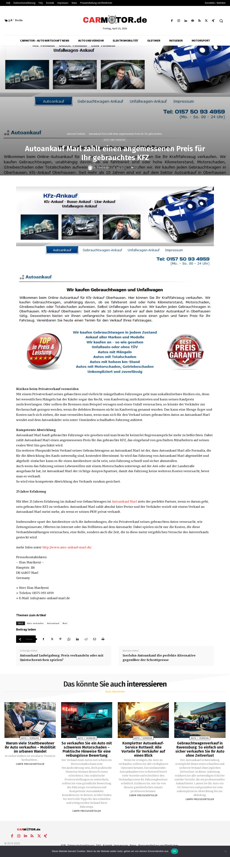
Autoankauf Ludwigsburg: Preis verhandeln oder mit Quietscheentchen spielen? (62, 658)
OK (174, 851)
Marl (65, 623)
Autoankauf (53, 623)
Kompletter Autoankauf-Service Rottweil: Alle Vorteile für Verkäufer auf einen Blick (143, 749)
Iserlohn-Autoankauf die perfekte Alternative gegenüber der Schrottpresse (159, 658)
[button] (221, 20)
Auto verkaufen (35, 623)
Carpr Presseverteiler (30, 764)
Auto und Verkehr (76, 133)
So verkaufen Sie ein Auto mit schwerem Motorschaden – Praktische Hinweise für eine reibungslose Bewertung (86, 749)
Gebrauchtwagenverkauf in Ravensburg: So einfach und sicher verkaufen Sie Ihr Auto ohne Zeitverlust (199, 749)
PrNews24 (103, 167)
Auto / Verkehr (30, 738)
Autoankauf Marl (124, 501)
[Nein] (225, 851)
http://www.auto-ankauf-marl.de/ (66, 547)
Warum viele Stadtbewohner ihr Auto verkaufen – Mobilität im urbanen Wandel (30, 747)
